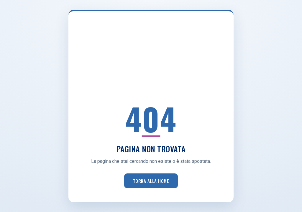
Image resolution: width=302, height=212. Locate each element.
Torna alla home (151, 181)
